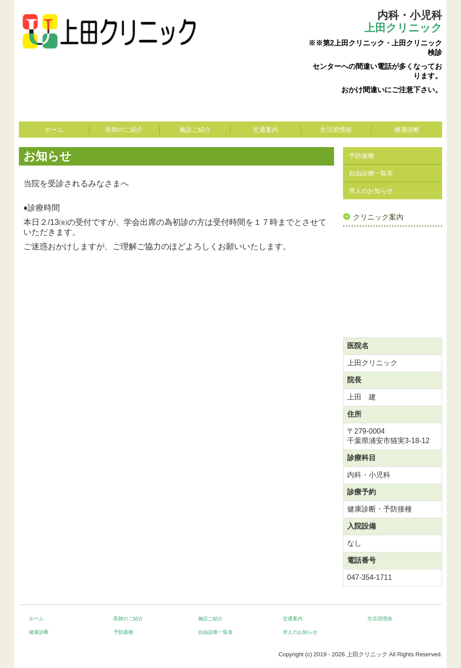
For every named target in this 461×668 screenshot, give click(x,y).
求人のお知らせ (371, 190)
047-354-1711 (369, 577)
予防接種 (361, 155)
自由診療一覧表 (371, 173)
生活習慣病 (336, 129)
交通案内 (265, 129)
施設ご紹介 (195, 129)
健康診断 (407, 129)
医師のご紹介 (124, 129)
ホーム (54, 129)
